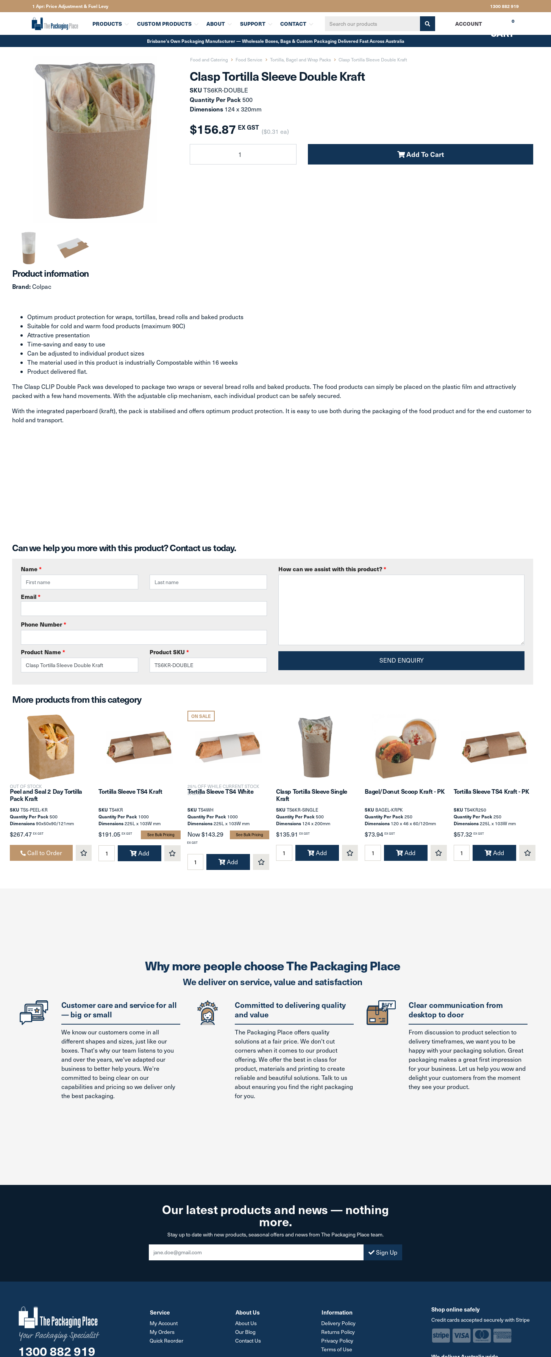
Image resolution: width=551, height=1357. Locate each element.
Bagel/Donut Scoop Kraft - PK (405, 792)
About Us (246, 1324)
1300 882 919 (504, 6)
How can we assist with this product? (332, 569)
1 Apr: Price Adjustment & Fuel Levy (70, 6)
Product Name (43, 652)
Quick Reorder (167, 1342)
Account (468, 23)
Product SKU (169, 652)
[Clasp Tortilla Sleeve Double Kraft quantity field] (243, 154)
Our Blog (246, 1333)
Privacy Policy (338, 1342)
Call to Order (41, 854)
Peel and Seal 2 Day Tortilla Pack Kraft (46, 796)
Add (139, 855)
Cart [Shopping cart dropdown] (496, 26)
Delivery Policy (339, 1324)
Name (31, 569)
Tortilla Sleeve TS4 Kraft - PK (491, 792)
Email (144, 604)
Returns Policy (338, 1333)
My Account (164, 1324)
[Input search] (372, 23)
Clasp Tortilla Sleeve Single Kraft (311, 796)
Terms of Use (337, 1350)
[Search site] (426, 23)
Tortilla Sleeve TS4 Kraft (130, 792)
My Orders (162, 1333)
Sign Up (382, 1254)
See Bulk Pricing (161, 836)
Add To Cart (420, 154)
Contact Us (248, 1342)
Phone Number (43, 624)
